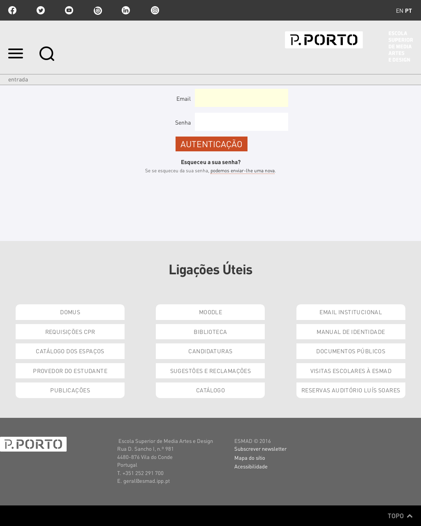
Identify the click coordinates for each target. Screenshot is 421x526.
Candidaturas (210, 351)
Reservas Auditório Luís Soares (350, 390)
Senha (183, 122)
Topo (400, 516)
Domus (70, 311)
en (399, 10)
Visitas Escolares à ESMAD (351, 370)
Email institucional (350, 311)
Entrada (18, 79)
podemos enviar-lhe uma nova (242, 170)
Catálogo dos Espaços (70, 351)
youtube (69, 10)
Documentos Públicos (350, 351)
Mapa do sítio (249, 457)
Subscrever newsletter (260, 448)
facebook (12, 10)
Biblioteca (210, 331)
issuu (97, 10)
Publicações (70, 390)
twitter (41, 10)
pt (408, 10)
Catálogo (210, 390)
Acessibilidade (251, 466)
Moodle (210, 311)
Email (183, 98)
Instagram (154, 10)
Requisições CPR (70, 331)
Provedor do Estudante (70, 370)
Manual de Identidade (351, 331)
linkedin (126, 10)
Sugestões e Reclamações (210, 370)
